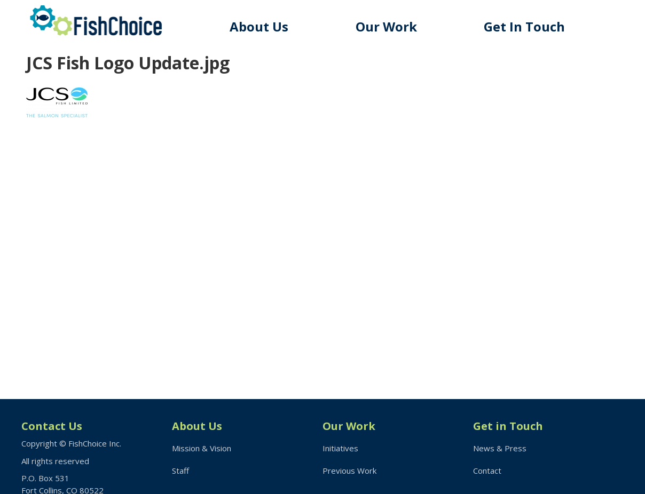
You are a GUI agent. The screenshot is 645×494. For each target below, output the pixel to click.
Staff (180, 470)
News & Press (499, 448)
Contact (487, 470)
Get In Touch (524, 26)
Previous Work (349, 470)
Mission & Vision (201, 448)
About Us (259, 26)
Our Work (386, 26)
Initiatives (340, 448)
